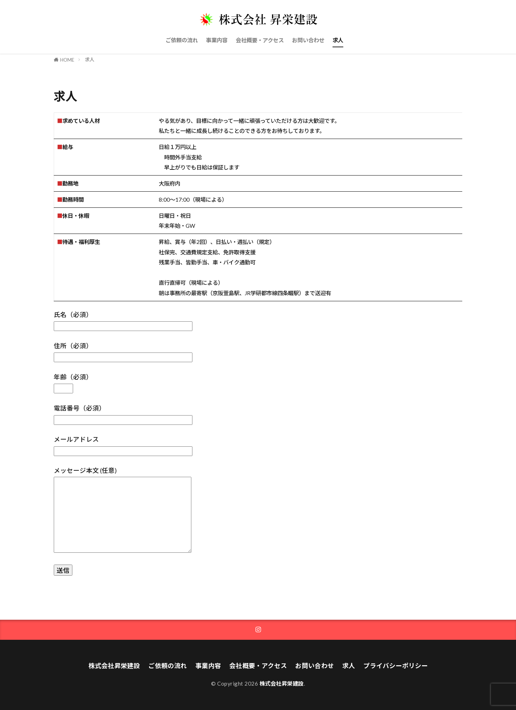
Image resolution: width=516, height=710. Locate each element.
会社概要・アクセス (260, 40)
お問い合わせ (308, 40)
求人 (338, 40)
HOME (67, 60)
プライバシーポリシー (395, 666)
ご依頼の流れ (182, 40)
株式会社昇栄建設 (114, 666)
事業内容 (217, 40)
